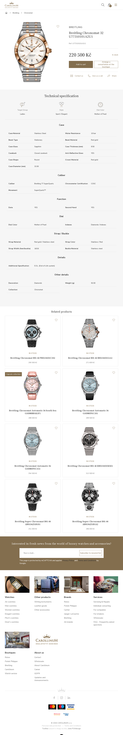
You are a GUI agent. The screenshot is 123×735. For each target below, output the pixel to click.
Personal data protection (51, 727)
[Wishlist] (56, 320)
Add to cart (81, 64)
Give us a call (97, 76)
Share (114, 76)
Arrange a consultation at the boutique (106, 64)
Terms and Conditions (87, 562)
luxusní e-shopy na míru (58, 730)
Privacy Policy (68, 562)
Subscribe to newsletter (90, 554)
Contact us (79, 76)
